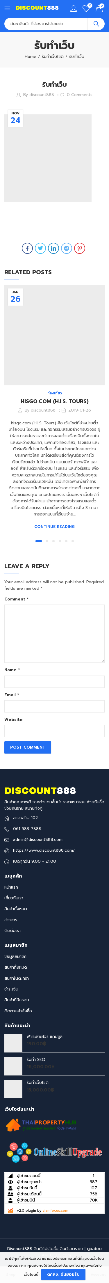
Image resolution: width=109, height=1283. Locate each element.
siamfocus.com (55, 1210)
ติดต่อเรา (12, 931)
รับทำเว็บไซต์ (53, 57)
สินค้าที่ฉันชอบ (16, 1000)
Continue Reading (54, 526)
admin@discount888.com (37, 840)
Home (30, 57)
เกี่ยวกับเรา (13, 898)
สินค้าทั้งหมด (15, 909)
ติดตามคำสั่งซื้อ (18, 1011)
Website (13, 720)
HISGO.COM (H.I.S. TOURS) (55, 401)
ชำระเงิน (11, 989)
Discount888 (19, 1249)
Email (11, 695)
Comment (16, 599)
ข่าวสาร (10, 920)
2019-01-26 (79, 410)
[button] (38, 541)
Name (12, 670)
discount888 (41, 95)
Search (96, 24)
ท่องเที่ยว (54, 393)
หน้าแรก (11, 887)
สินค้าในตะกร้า (16, 978)
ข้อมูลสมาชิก (15, 957)
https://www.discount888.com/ (44, 850)
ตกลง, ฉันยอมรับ (63, 1274)
